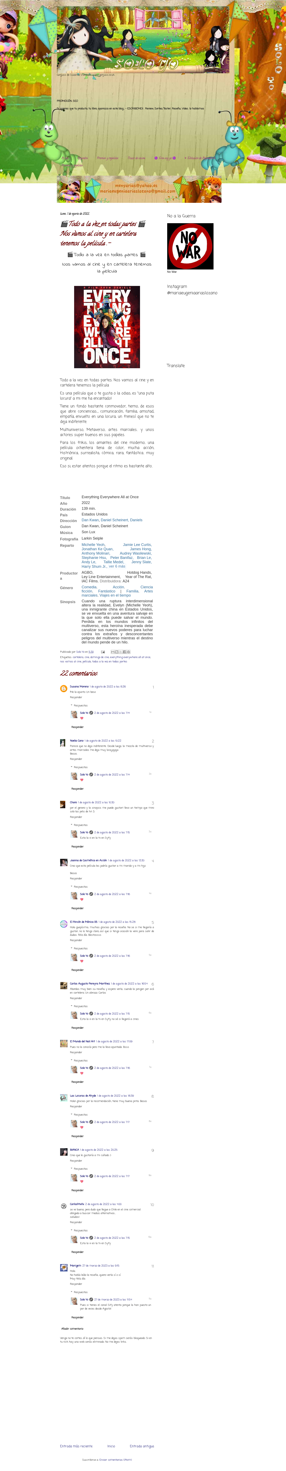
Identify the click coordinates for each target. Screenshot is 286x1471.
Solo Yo (80, 652)
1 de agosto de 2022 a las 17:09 (114, 1042)
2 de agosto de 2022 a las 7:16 (112, 894)
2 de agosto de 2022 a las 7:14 (112, 713)
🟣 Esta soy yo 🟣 (165, 158)
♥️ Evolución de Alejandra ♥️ (200, 158)
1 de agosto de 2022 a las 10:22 (103, 741)
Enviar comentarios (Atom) (115, 1460)
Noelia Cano (76, 741)
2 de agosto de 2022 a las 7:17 (112, 1122)
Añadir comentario (72, 1329)
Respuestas (81, 706)
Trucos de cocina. (136, 158)
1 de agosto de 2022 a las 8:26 (108, 687)
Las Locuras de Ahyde (83, 1096)
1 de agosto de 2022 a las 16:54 (129, 984)
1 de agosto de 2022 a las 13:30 (126, 861)
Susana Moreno (79, 687)
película (87, 662)
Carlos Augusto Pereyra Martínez (90, 984)
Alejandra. (82, 158)
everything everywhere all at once (130, 657)
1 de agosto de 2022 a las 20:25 (99, 1150)
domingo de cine (99, 657)
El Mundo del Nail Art (82, 1042)
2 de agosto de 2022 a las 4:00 (103, 1204)
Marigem (75, 1266)
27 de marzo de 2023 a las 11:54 (113, 1300)
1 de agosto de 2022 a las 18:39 (115, 1096)
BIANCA (74, 1150)
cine (87, 657)
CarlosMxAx (77, 1204)
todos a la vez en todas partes (109, 662)
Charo (73, 803)
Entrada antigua (142, 1446)
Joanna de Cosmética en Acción (88, 861)
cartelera (78, 657)
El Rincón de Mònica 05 (83, 922)
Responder (76, 697)
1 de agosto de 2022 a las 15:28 (117, 922)
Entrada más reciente (76, 1446)
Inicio (111, 1446)
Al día (64, 158)
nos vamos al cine (70, 662)
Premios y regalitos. (108, 158)
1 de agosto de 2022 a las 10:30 (96, 803)
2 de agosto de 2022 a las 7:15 (112, 833)
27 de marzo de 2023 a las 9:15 (100, 1266)
